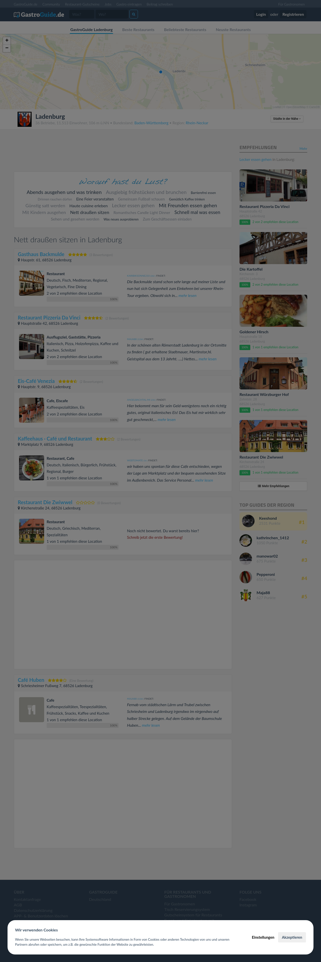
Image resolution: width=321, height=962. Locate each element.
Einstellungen (263, 937)
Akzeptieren (292, 937)
